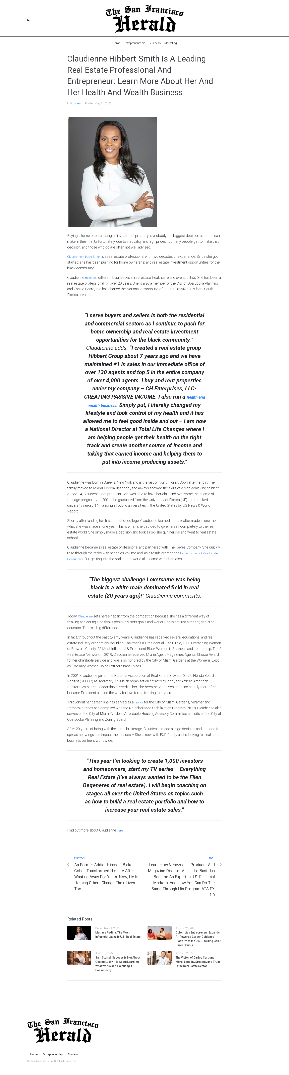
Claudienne (86, 624)
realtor (139, 710)
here (120, 838)
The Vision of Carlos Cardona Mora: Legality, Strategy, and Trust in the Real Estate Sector (198, 969)
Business (76, 103)
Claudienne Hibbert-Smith (87, 256)
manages (92, 277)
